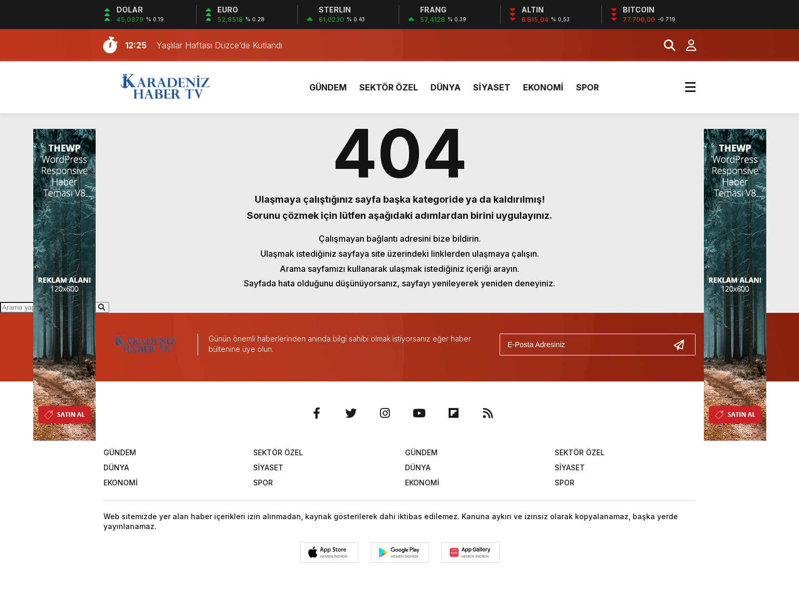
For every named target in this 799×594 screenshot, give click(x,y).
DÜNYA (445, 87)
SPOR (587, 87)
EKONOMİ (543, 87)
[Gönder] (683, 344)
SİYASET (491, 87)
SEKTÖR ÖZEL (388, 87)
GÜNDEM (328, 87)
